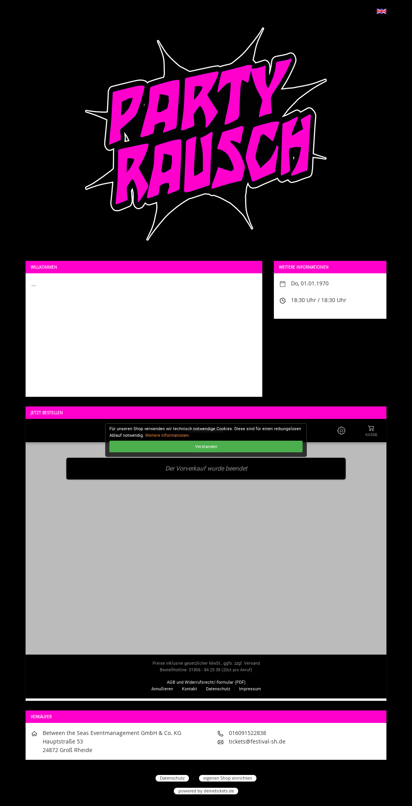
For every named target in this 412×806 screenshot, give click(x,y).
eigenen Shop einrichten (227, 778)
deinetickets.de (219, 791)
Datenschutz (172, 778)
